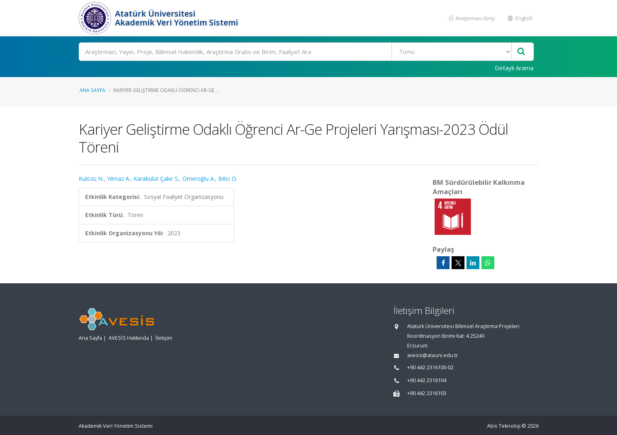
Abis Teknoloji (504, 425)
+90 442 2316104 (426, 380)
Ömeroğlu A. (198, 178)
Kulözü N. (91, 178)
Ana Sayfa (92, 90)
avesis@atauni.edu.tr (432, 355)
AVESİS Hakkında (129, 338)
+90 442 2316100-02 (430, 367)
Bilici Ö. (227, 178)
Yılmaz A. (118, 178)
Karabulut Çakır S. (156, 178)
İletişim (163, 338)
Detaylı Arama (514, 68)
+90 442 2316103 (426, 393)
